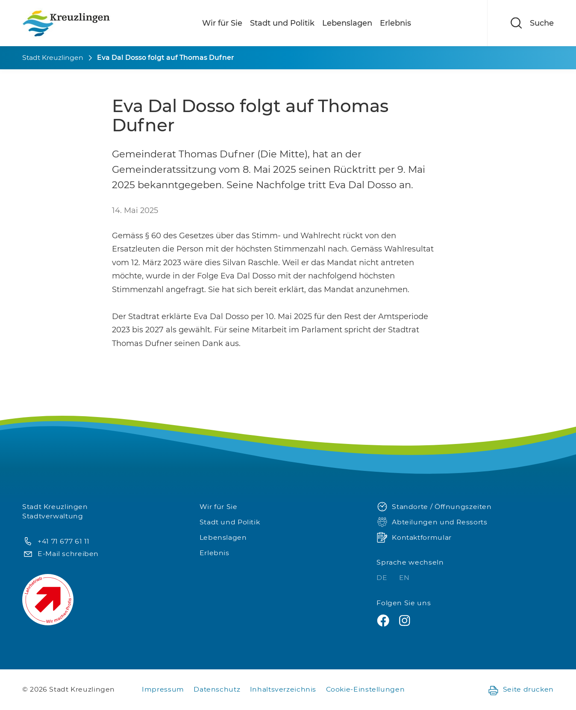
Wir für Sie (222, 23)
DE (382, 578)
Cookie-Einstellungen (365, 689)
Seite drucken (521, 690)
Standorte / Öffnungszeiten (433, 507)
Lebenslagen (347, 23)
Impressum (163, 689)
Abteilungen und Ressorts (431, 522)
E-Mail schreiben (60, 554)
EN (404, 578)
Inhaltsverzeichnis (283, 689)
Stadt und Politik (282, 23)
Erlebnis (395, 23)
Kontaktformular (413, 538)
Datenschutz (217, 689)
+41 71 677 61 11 (56, 542)
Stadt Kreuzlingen (52, 57)
